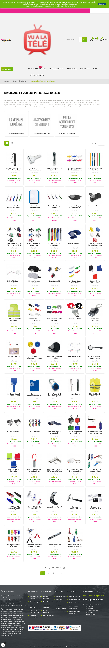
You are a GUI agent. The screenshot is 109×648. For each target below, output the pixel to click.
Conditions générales (46, 604)
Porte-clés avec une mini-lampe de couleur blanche (74, 468)
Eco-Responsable (48, 613)
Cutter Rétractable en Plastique (54, 167)
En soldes (59, 603)
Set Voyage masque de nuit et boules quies (75, 167)
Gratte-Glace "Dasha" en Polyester (95, 280)
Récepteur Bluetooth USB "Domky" (95, 506)
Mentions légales (35, 600)
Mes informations (74, 594)
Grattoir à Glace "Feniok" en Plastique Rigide (75, 280)
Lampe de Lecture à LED (54, 506)
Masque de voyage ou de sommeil (75, 205)
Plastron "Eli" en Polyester (14, 468)
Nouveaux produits (59, 599)
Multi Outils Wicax (13, 430)
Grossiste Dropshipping (47, 595)
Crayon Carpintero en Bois (95, 167)
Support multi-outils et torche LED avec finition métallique (54, 468)
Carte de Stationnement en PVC (34, 393)
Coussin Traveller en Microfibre (54, 318)
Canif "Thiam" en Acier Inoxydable (13, 506)
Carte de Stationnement (34, 205)
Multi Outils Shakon (75, 354)
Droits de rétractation (34, 615)
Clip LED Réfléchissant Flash (34, 355)
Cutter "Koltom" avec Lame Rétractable (54, 242)
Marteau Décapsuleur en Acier (75, 506)
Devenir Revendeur (46, 609)
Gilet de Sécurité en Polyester (13, 318)
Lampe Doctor (75, 392)
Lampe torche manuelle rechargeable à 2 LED (95, 318)
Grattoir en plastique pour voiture (34, 167)
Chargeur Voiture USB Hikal (13, 543)
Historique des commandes (73, 605)
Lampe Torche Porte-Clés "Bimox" (14, 205)
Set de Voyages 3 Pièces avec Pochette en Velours (54, 430)
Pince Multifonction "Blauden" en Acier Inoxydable (34, 543)
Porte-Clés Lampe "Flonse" (54, 205)
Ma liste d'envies (74, 601)
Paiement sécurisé (33, 604)
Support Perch (34, 430)
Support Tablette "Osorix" (34, 506)
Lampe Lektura (14, 354)
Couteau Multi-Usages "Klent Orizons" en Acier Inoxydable (95, 468)
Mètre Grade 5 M (54, 279)
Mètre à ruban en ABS (13, 280)
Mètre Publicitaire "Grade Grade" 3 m (14, 242)
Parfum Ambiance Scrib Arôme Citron (95, 242)
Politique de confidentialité (34, 609)
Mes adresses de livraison (74, 610)
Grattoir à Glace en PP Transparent (14, 393)
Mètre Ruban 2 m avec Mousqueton (54, 393)
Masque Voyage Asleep (34, 280)
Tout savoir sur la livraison (35, 595)
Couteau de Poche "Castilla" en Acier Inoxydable (95, 430)
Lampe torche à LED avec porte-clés (14, 167)
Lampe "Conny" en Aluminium (34, 242)
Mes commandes (74, 597)
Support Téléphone (95, 204)
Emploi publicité (61, 606)
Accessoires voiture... (41, 131)
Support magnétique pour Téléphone (54, 355)
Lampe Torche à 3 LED (54, 543)
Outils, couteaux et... (67, 131)
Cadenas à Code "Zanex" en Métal (34, 318)
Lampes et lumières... (16, 131)
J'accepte (102, 4)
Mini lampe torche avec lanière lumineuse (34, 468)
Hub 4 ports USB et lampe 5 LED (95, 355)
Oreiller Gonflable (74, 242)
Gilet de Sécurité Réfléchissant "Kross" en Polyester (95, 393)
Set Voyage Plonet (75, 317)
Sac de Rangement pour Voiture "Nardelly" (75, 430)
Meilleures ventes (61, 594)
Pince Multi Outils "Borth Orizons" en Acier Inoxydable (75, 543)
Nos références (48, 600)
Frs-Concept (75, 644)
